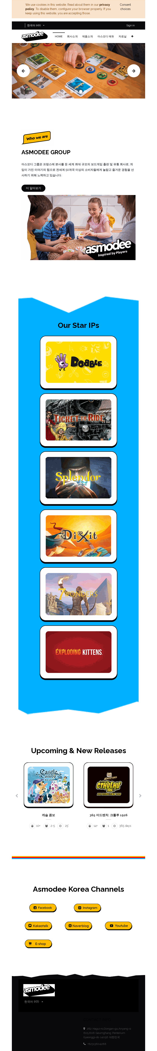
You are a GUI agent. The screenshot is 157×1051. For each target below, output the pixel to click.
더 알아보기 (33, 188)
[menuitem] (59, 36)
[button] (132, 36)
